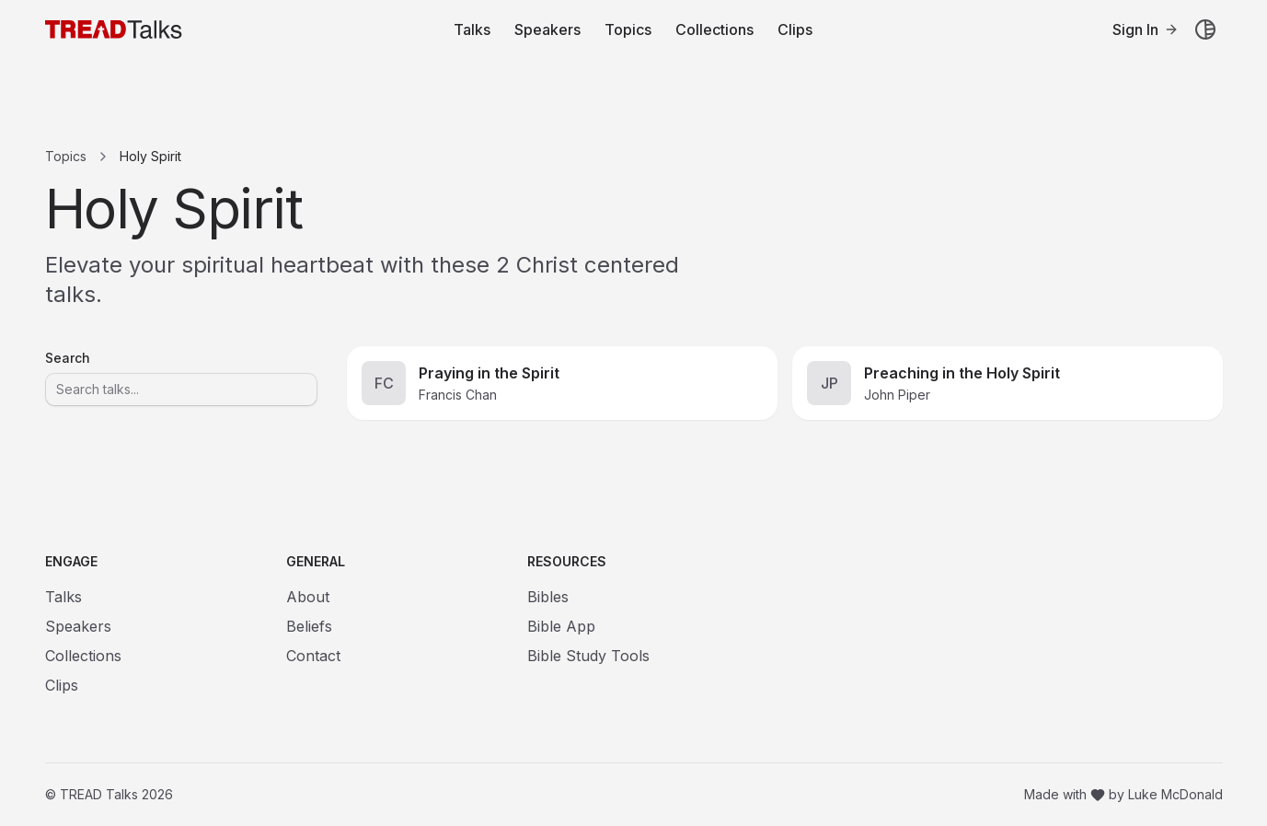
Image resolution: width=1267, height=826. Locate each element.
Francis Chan (458, 394)
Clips (794, 29)
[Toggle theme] (1205, 29)
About (307, 597)
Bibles (548, 597)
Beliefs (309, 626)
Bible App (561, 626)
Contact (313, 655)
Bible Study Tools (588, 655)
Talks (472, 29)
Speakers (547, 29)
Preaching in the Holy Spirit (962, 373)
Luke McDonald (1175, 794)
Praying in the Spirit (489, 373)
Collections (714, 29)
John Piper (897, 394)
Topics (628, 29)
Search (67, 358)
